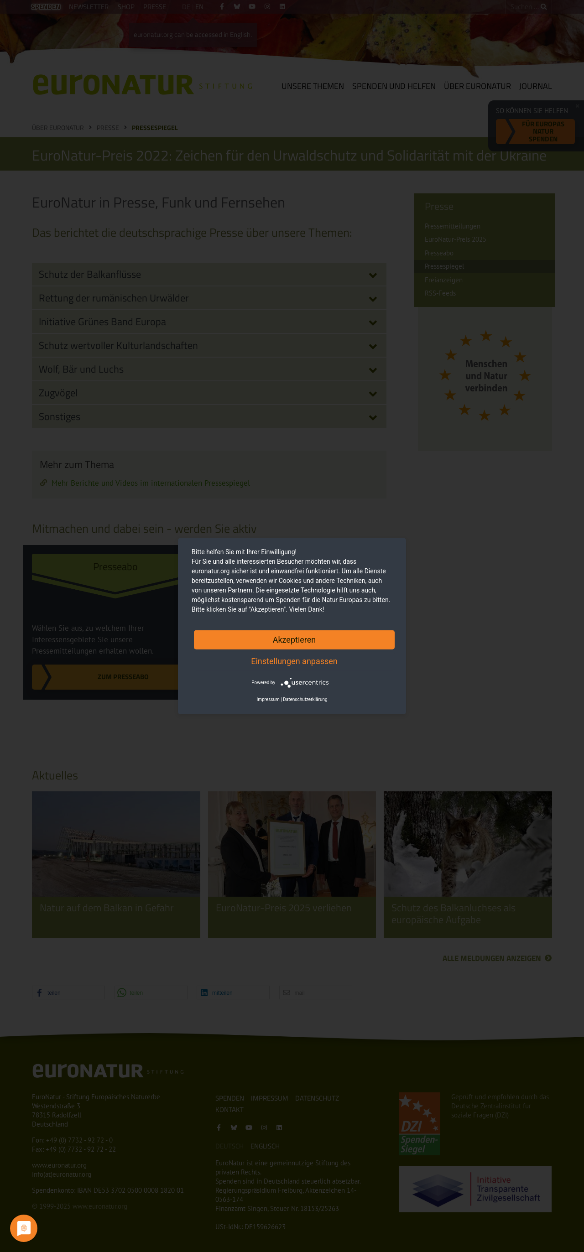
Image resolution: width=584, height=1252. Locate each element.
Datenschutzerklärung (305, 699)
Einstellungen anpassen (294, 660)
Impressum (267, 699)
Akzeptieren (294, 639)
